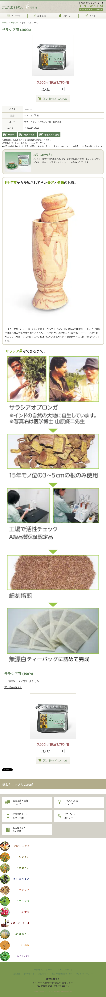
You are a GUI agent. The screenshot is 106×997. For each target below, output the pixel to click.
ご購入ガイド (42, 974)
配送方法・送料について (21, 803)
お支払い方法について (71, 803)
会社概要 (14, 974)
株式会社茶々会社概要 (19, 830)
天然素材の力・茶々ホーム (43, 970)
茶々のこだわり (64, 970)
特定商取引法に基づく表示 (21, 816)
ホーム (5, 23)
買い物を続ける (13, 687)
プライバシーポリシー (71, 816)
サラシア (15, 23)
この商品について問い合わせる (21, 681)
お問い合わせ (27, 974)
